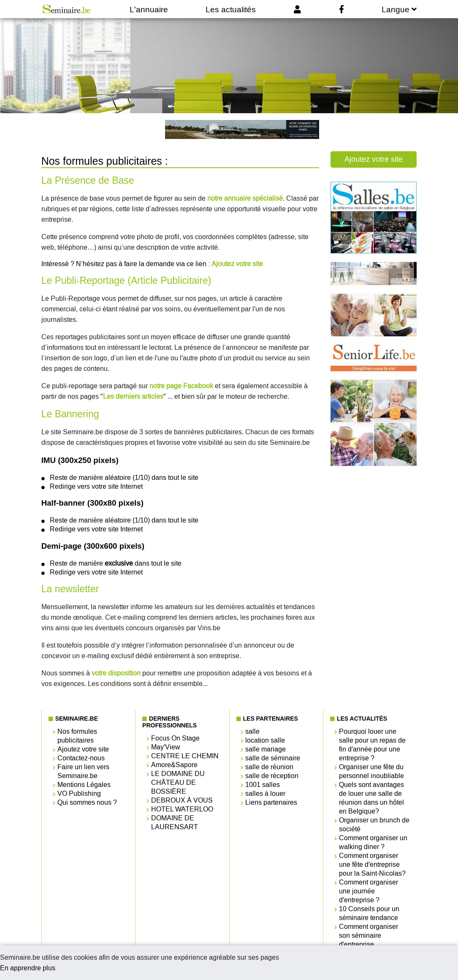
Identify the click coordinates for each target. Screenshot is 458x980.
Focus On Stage (175, 738)
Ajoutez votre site (237, 263)
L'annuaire (149, 9)
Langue (399, 9)
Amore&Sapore (174, 764)
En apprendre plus (27, 968)
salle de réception (271, 775)
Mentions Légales (84, 784)
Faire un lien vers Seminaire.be (83, 771)
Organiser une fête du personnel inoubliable (371, 771)
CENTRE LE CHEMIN (185, 755)
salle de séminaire (272, 758)
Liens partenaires (271, 802)
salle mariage (265, 749)
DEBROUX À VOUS (182, 800)
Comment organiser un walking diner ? (373, 842)
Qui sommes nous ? (87, 802)
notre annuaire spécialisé (245, 198)
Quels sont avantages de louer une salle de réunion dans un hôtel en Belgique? (371, 798)
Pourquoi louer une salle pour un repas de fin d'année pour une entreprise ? (372, 744)
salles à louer (265, 793)
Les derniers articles (133, 396)
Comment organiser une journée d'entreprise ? (368, 891)
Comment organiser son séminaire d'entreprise (368, 935)
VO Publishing (79, 793)
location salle (265, 740)
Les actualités (231, 9)
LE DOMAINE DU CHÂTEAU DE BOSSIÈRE (178, 782)
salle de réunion (269, 766)
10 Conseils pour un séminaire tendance (369, 913)
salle (252, 731)
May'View (165, 747)
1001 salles (262, 784)
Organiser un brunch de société (374, 824)
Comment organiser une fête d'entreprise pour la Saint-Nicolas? (372, 864)
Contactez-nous (81, 758)
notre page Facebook (181, 385)
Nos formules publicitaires (77, 736)
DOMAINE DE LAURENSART (174, 822)
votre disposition (116, 673)
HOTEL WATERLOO (182, 809)
